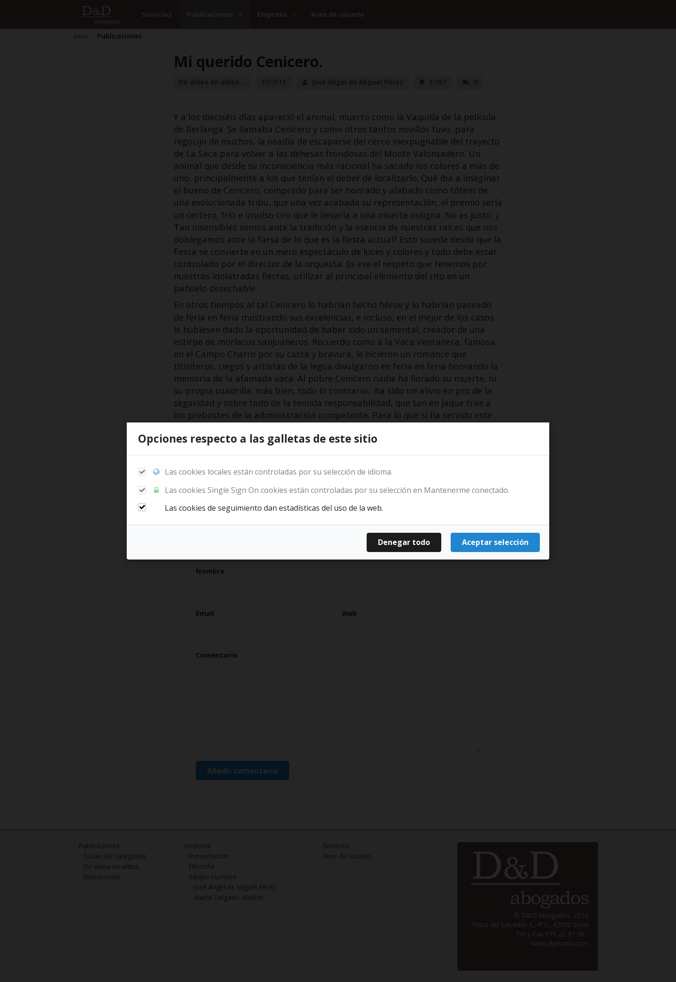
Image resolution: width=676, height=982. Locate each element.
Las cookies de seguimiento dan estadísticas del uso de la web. (267, 507)
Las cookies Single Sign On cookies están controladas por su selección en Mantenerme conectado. (330, 490)
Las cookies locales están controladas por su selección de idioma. (272, 472)
